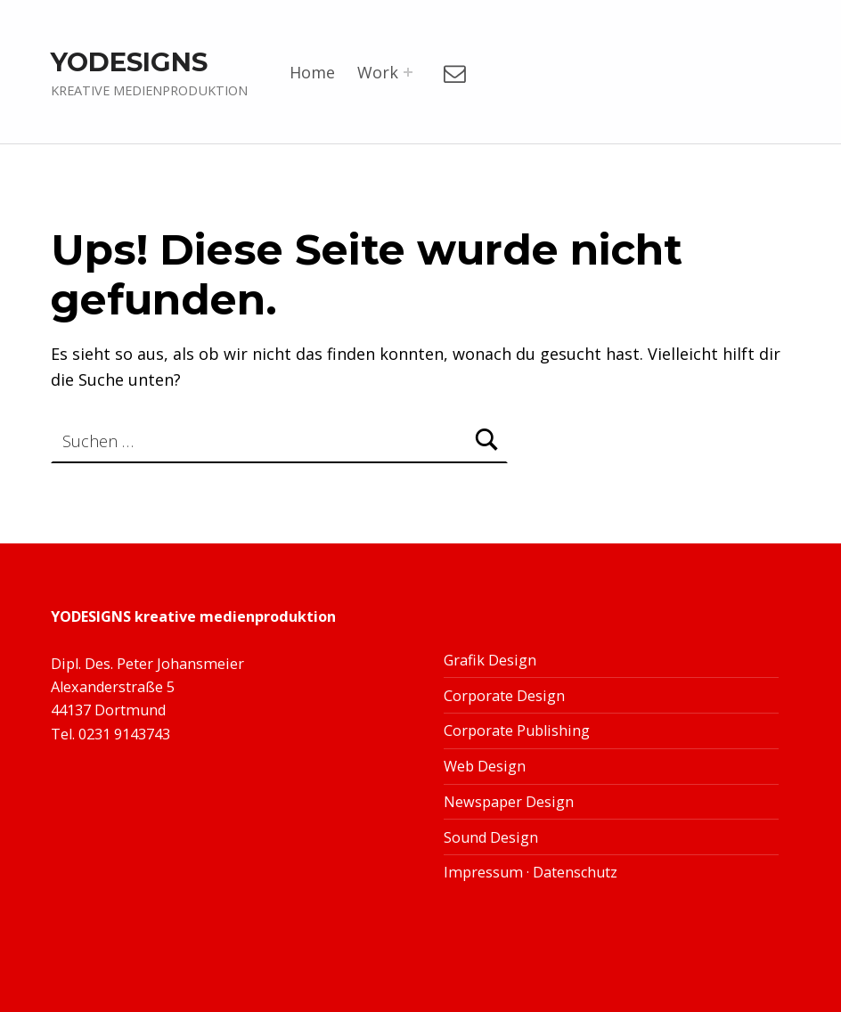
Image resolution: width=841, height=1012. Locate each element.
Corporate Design (504, 696)
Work (377, 72)
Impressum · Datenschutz (530, 872)
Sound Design (491, 837)
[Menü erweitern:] (408, 72)
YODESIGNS (129, 62)
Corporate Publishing (517, 730)
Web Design (485, 766)
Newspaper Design (509, 802)
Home (312, 72)
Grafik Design (490, 660)
